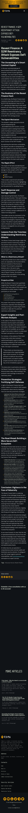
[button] (24, 11)
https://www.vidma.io (18, 556)
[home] (5, 11)
